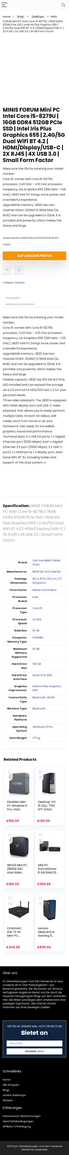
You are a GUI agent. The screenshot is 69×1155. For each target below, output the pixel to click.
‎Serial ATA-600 (42, 675)
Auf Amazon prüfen (34, 256)
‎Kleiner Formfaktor (45, 590)
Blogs (6, 1090)
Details (6, 244)
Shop (20, 17)
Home (6, 17)
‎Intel (35, 597)
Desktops (38, 17)
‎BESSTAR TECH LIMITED (47, 572)
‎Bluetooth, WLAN (43, 697)
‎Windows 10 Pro (43, 727)
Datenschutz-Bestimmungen (22, 1116)
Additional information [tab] (20, 304)
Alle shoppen (11, 1085)
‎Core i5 (37, 608)
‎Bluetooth (39, 708)
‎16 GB (36, 630)
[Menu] (4, 5)
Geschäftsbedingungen (18, 1121)
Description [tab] (13, 298)
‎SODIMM (38, 637)
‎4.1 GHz (37, 619)
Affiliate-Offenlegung (17, 1126)
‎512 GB (37, 664)
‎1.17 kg (36, 738)
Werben (8, 1100)
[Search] (63, 5)
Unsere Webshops (14, 1095)
